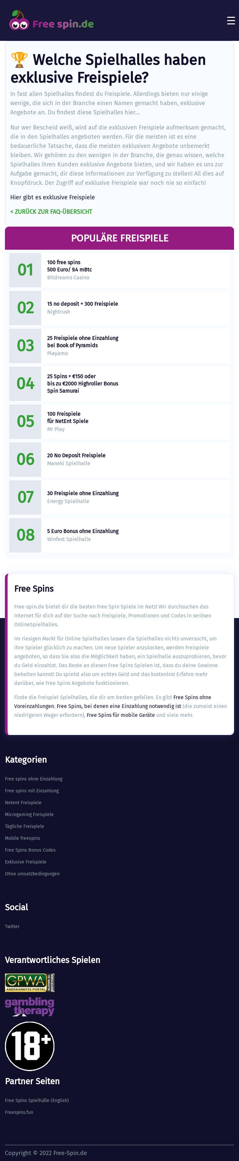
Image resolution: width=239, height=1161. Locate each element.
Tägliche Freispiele (24, 826)
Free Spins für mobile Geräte (121, 715)
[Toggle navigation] (231, 20)
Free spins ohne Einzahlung (33, 779)
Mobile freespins (22, 838)
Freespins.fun (19, 1112)
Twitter (12, 926)
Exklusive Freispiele (25, 862)
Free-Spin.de (70, 1153)
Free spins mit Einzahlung (32, 791)
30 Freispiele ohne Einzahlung (82, 493)
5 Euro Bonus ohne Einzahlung (82, 531)
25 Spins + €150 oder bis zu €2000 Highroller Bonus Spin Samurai (82, 383)
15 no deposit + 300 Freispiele (82, 304)
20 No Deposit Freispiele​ (76, 455)
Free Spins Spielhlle (27, 1100)
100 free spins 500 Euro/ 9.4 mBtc (69, 266)
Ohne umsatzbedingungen (32, 874)
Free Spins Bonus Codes (30, 850)
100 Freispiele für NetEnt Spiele (67, 417)
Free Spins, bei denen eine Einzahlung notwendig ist (119, 706)
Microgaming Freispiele (29, 814)
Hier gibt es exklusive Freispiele (52, 197)
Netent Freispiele (23, 803)
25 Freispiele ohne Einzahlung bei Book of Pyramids (82, 342)
